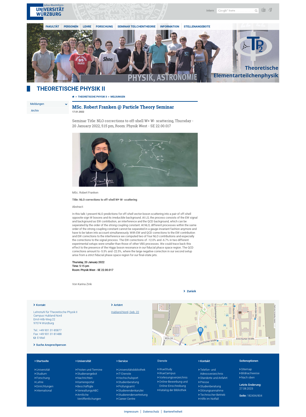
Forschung (104, 26)
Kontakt (40, 305)
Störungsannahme (210, 391)
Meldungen (37, 104)
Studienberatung (127, 382)
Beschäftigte (84, 387)
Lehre (87, 26)
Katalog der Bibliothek (171, 390)
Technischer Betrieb (211, 395)
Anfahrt (118, 305)
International (43, 391)
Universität (42, 370)
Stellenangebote (197, 26)
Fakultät (52, 26)
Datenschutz (151, 411)
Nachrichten (84, 378)
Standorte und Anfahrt (212, 378)
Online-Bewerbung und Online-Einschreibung (172, 384)
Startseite (42, 361)
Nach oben (247, 378)
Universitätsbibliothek (130, 370)
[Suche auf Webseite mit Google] (238, 10)
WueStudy (164, 370)
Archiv (35, 110)
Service (122, 361)
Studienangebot (86, 374)
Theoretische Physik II (71, 88)
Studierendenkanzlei (129, 391)
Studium (41, 374)
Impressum (131, 411)
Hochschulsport (127, 378)
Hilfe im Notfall (208, 399)
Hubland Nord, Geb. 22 (125, 312)
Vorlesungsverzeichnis (172, 378)
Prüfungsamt (125, 387)
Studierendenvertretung (131, 395)
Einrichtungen (44, 387)
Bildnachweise (249, 374)
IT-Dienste (123, 374)
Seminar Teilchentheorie (136, 26)
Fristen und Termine (89, 370)
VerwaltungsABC (87, 391)
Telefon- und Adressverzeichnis (210, 372)
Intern (210, 10)
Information (169, 26)
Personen (71, 26)
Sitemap (245, 370)
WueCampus (166, 374)
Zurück (191, 291)
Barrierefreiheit (173, 411)
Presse (203, 382)
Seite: (242, 395)
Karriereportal (85, 382)
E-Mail (41, 337)
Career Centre (125, 399)
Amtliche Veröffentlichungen (88, 397)
